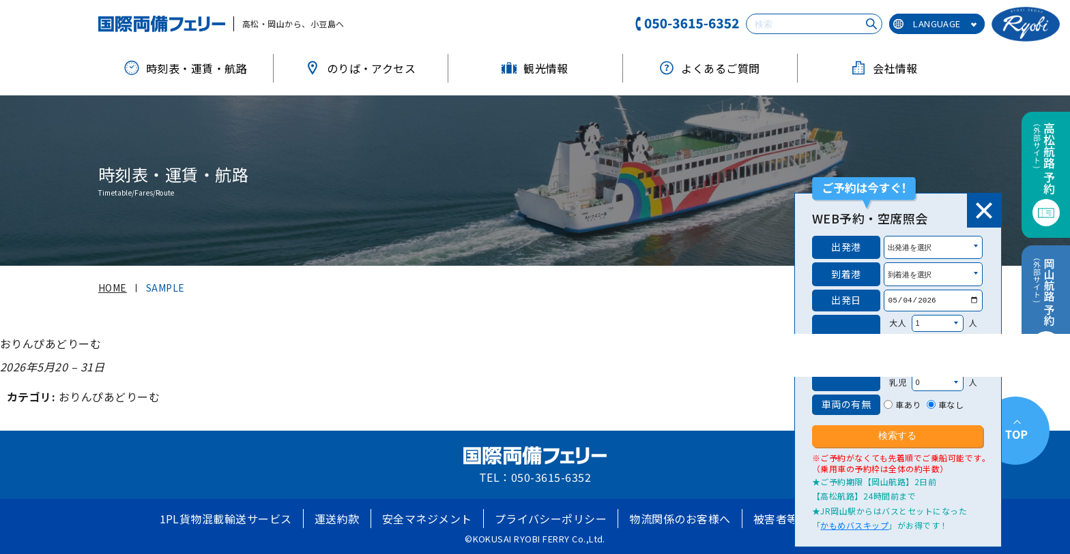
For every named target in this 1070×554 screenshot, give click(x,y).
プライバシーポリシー (551, 518)
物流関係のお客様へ (679, 518)
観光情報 (535, 68)
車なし (951, 404)
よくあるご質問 (709, 68)
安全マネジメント (427, 518)
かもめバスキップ (854, 525)
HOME (112, 287)
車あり (908, 404)
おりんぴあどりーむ (109, 396)
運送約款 (337, 518)
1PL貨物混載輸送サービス (226, 518)
